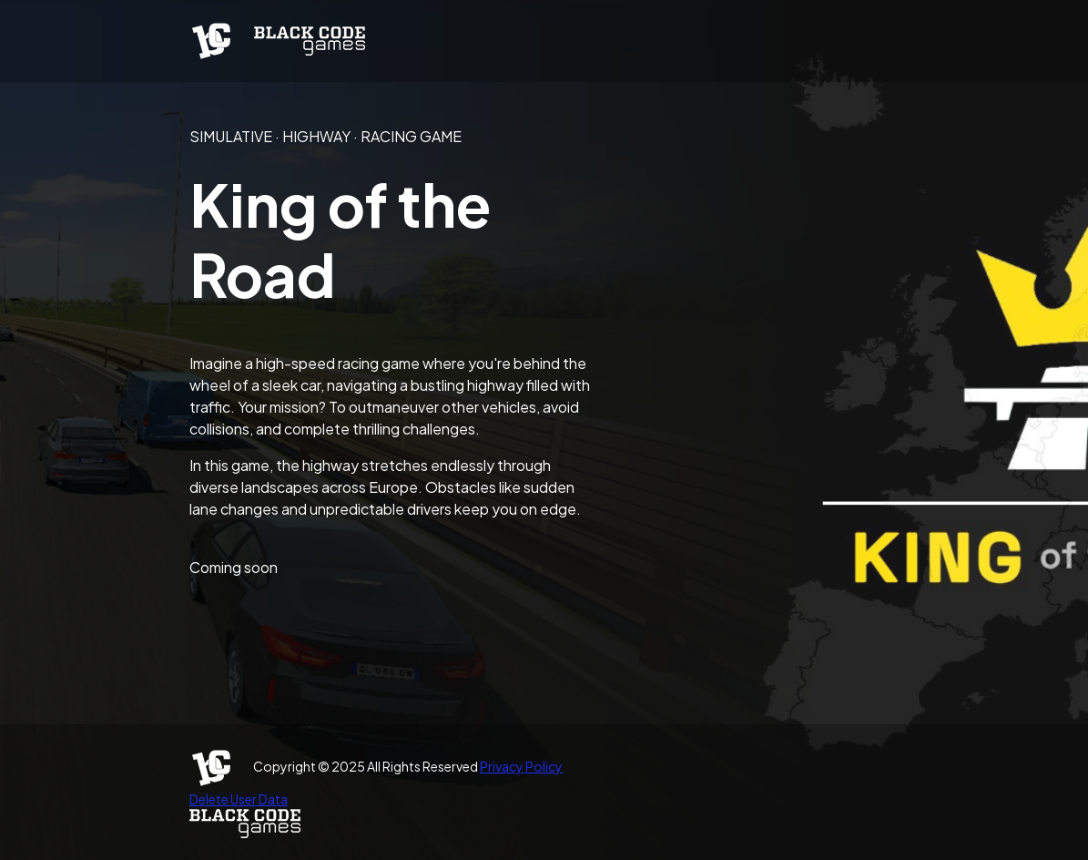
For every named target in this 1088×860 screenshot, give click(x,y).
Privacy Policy (521, 766)
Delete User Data (238, 799)
